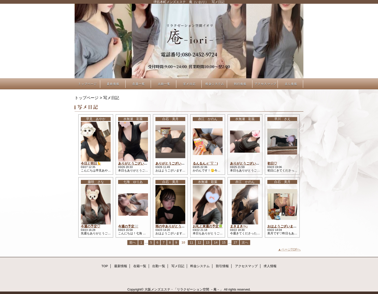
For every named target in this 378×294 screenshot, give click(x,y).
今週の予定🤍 (128, 226)
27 (235, 242)
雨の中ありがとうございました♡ (179, 226)
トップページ (86, 97)
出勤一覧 (163, 83)
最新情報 (113, 83)
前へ (132, 242)
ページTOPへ (291, 249)
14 (215, 242)
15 (223, 242)
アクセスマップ (265, 83)
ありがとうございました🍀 (250, 163)
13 (207, 242)
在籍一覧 (138, 83)
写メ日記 (189, 83)
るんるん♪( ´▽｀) (205, 163)
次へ (245, 242)
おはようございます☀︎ (283, 226)
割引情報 (239, 83)
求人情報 (290, 83)
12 (199, 242)
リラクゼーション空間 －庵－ (189, 41)
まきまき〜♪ (239, 226)
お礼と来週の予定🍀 (208, 226)
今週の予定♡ (90, 226)
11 (191, 242)
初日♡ (272, 163)
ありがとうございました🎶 (138, 163)
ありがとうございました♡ (174, 163)
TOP (87, 83)
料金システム (214, 83)
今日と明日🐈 (91, 163)
